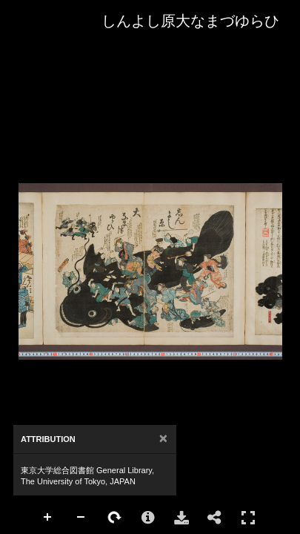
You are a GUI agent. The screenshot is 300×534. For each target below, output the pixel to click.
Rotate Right (115, 518)
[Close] (163, 438)
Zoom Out (81, 518)
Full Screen (248, 517)
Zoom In (48, 518)
